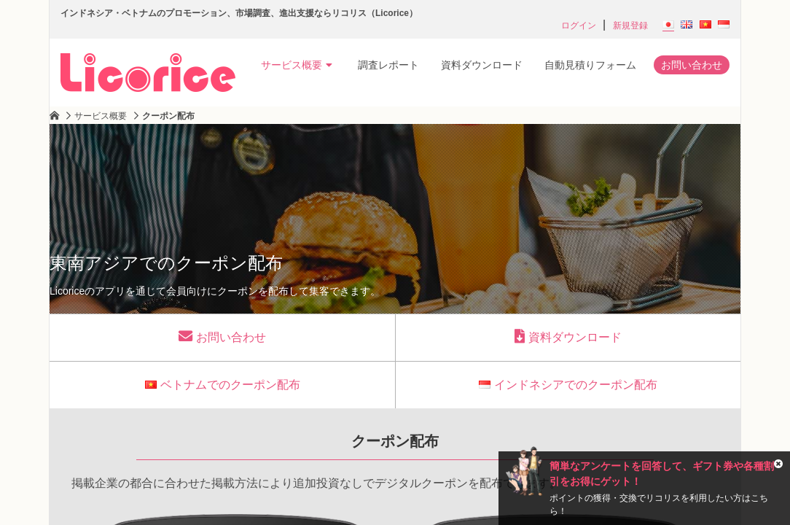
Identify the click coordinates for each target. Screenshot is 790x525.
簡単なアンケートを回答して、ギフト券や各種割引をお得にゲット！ (662, 473)
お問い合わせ (691, 65)
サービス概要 (296, 65)
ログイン (578, 25)
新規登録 (630, 25)
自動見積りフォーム (590, 65)
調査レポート (388, 65)
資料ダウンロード (482, 65)
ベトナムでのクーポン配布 (222, 384)
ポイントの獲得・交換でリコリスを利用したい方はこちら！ (659, 504)
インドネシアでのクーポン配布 (568, 384)
